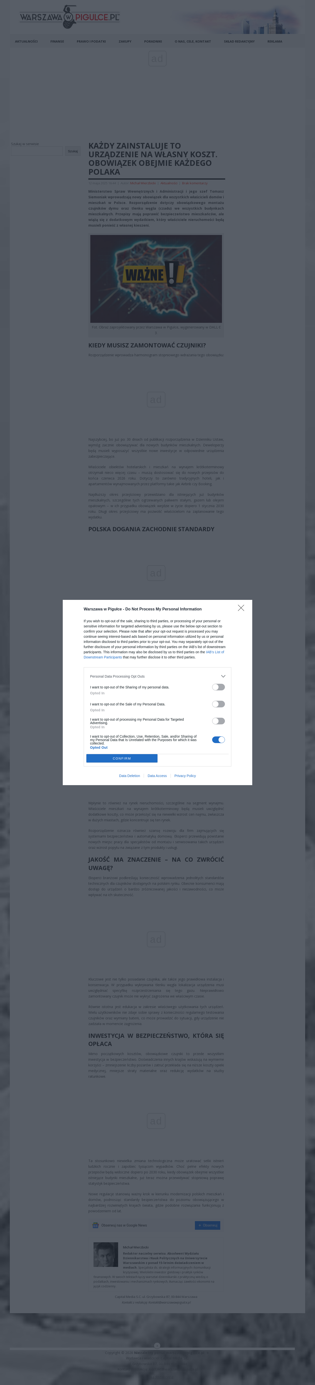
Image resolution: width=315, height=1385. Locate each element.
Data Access (157, 776)
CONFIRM (122, 758)
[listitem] (157, 676)
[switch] (218, 687)
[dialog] (157, 692)
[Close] (242, 609)
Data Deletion (129, 776)
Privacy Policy (185, 776)
